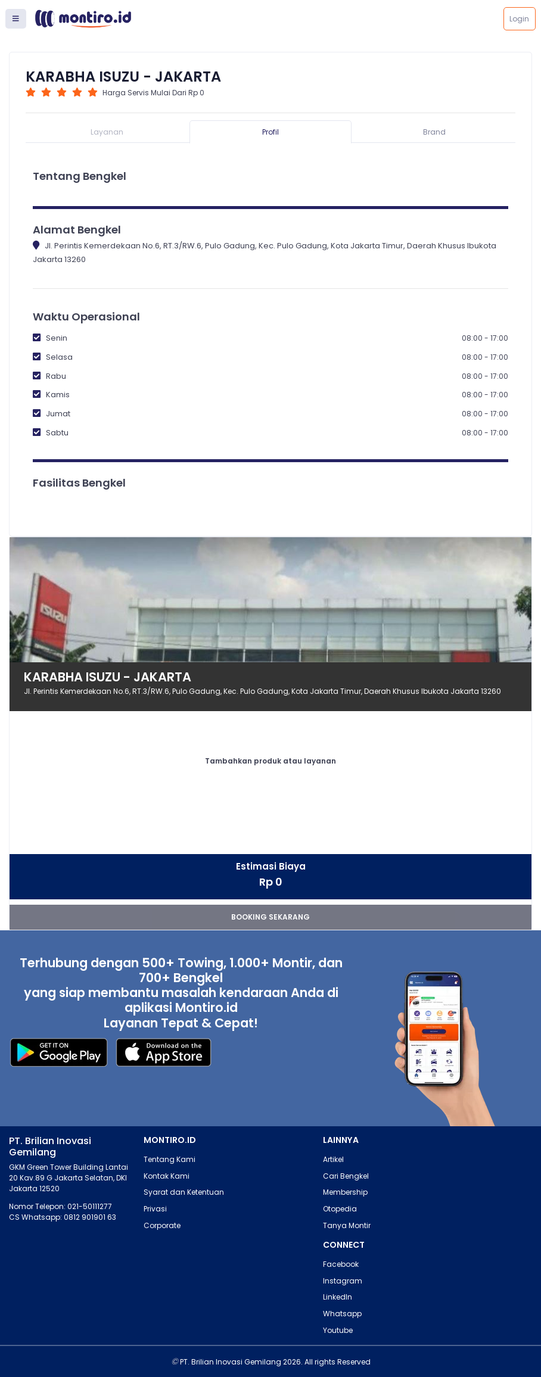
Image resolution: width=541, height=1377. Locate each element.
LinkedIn (337, 1297)
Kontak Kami (166, 1176)
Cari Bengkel (346, 1176)
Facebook (341, 1264)
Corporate (162, 1225)
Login (519, 19)
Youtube (338, 1330)
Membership (345, 1192)
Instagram (342, 1281)
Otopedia (340, 1209)
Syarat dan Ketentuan (184, 1192)
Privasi (155, 1209)
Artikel (333, 1159)
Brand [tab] (434, 132)
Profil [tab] (270, 132)
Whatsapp (342, 1314)
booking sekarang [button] (270, 917)
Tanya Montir (347, 1225)
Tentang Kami (169, 1159)
